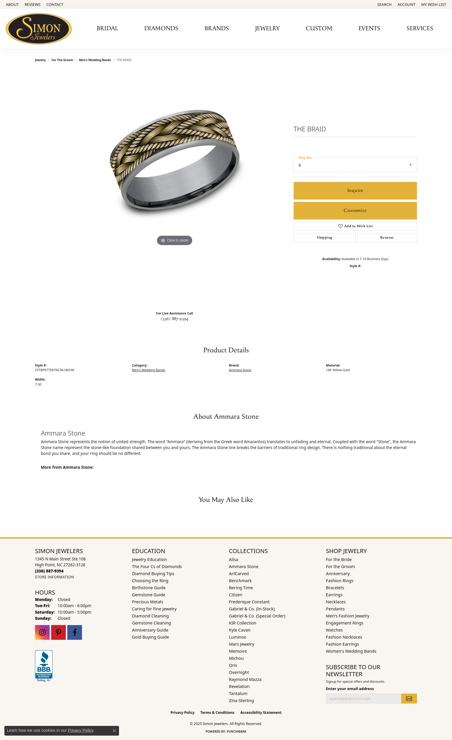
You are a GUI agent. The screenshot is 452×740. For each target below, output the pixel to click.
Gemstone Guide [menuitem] (148, 594)
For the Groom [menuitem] (340, 566)
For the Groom (62, 60)
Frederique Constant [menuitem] (249, 602)
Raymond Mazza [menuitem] (245, 679)
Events (369, 28)
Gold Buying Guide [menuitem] (150, 637)
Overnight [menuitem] (239, 672)
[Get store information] (54, 577)
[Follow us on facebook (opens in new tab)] (74, 632)
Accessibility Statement (261, 712)
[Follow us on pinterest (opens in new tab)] (58, 632)
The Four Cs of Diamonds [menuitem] (157, 566)
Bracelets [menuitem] (335, 587)
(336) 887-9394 (174, 319)
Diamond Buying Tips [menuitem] (153, 573)
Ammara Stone (240, 370)
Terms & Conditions (217, 712)
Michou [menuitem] (236, 658)
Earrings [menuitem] (334, 594)
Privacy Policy (182, 712)
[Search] (384, 4)
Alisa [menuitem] (233, 559)
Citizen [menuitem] (235, 594)
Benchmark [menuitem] (240, 580)
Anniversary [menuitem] (337, 573)
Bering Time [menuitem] (241, 587)
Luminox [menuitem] (237, 637)
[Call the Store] (49, 571)
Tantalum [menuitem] (238, 693)
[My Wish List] (433, 4)
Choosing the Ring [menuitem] (150, 580)
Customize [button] (355, 210)
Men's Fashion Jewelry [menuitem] (347, 616)
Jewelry (267, 28)
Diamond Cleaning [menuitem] (150, 616)
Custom (319, 28)
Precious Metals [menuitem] (147, 602)
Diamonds (161, 28)
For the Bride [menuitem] (339, 559)
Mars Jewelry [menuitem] (241, 644)
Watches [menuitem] (334, 630)
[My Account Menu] (407, 4)
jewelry (40, 60)
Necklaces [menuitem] (336, 602)
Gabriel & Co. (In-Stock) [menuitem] (252, 609)
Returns (387, 237)
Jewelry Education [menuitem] (149, 559)
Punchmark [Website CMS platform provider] (237, 731)
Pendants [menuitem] (335, 609)
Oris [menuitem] (233, 665)
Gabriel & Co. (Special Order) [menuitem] (257, 616)
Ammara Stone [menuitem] (243, 566)
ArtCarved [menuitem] (239, 573)
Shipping (324, 237)
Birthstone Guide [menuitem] (149, 587)
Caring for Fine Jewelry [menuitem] (154, 609)
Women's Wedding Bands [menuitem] (351, 651)
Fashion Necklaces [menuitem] (344, 637)
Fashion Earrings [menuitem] (342, 644)
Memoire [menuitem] (238, 651)
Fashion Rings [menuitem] (340, 580)
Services (419, 28)
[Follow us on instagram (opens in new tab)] (42, 632)
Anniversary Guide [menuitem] (150, 630)
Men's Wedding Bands (95, 60)
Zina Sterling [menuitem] (241, 700)
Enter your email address (350, 688)
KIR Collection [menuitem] (242, 623)
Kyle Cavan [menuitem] (239, 630)
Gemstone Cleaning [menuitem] (151, 623)
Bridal (107, 28)
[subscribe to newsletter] (409, 699)
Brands (217, 28)
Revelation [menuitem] (239, 686)
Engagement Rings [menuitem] (345, 623)
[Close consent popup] (114, 730)
